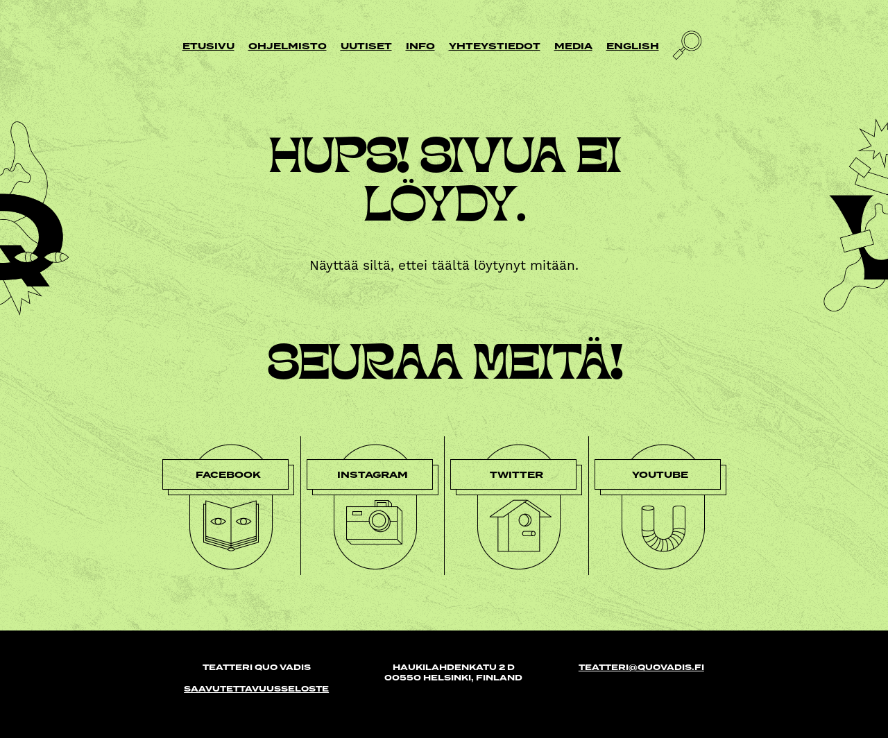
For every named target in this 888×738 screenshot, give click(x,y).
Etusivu (208, 46)
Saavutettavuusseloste (256, 689)
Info (420, 46)
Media (573, 46)
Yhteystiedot (494, 46)
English (632, 46)
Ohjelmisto (287, 46)
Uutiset (366, 46)
